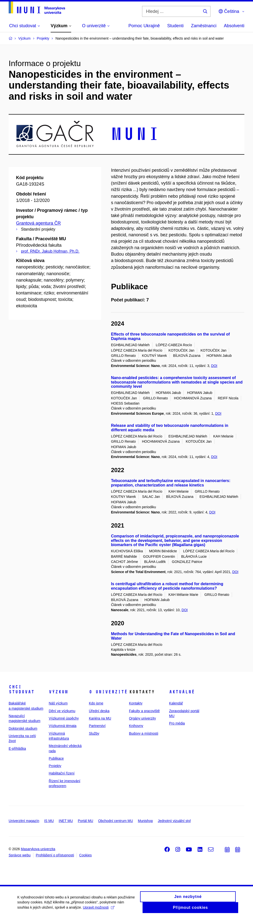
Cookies (85, 855)
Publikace (56, 758)
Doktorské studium (23, 728)
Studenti (175, 25)
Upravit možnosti (98, 909)
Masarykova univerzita (38, 849)
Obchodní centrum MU (115, 821)
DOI (214, 366)
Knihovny (136, 726)
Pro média (177, 723)
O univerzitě (108, 692)
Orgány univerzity (142, 718)
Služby (94, 733)
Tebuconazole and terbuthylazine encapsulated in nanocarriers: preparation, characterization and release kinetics (170, 483)
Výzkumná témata (62, 726)
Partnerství (97, 726)
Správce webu (20, 855)
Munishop (145, 821)
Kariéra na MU (100, 718)
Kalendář (176, 703)
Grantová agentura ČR (38, 223)
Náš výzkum (58, 703)
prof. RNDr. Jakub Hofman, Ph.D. (50, 251)
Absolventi (234, 25)
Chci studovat (21, 689)
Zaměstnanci (203, 25)
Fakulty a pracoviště (144, 711)
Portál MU (85, 821)
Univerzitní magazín (24, 821)
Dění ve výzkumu (62, 711)
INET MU (66, 821)
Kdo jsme (96, 703)
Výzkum (58, 692)
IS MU (49, 821)
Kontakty (135, 703)
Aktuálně (182, 692)
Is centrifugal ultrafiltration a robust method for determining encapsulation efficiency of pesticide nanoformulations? (167, 586)
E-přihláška (17, 748)
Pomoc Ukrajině (144, 25)
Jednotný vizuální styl (174, 821)
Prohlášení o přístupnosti (55, 855)
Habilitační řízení (61, 773)
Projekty (55, 766)
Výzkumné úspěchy (64, 718)
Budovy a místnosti (143, 733)
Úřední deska (99, 711)
